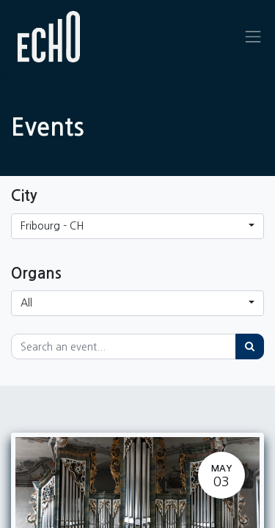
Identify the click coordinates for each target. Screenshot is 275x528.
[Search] (249, 346)
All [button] (26, 303)
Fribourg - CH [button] (52, 226)
